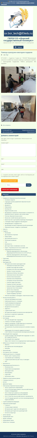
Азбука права (8, 236)
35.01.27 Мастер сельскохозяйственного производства (19, 396)
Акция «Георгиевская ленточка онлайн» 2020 (16, 247)
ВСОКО (5, 382)
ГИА (6, 242)
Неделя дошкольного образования (28, 131)
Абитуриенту (6, 260)
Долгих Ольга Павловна (13, 290)
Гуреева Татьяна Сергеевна (14, 271)
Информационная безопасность (13, 249)
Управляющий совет (8, 416)
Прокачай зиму (7, 350)
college (6, 55)
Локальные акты (9, 367)
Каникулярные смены (8, 420)
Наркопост (7, 308)
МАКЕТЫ (7, 344)
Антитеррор (6, 318)
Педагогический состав (11, 210)
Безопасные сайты (9, 376)
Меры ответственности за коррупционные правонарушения (20, 341)
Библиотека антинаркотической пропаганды (14, 343)
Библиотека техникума (9, 422)
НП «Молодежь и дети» (9, 316)
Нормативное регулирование (12, 369)
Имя (2, 159)
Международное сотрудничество (13, 223)
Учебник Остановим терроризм (13, 321)
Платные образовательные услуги (13, 216)
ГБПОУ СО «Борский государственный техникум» (18, 39)
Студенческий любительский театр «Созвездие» (17, 359)
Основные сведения (10, 200)
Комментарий (5, 143)
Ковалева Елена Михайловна (14, 278)
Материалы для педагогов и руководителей (16, 411)
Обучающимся (8, 372)
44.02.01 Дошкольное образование (14, 387)
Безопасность (8, 244)
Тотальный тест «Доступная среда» (7, 131)
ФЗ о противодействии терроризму (14, 319)
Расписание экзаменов (10, 240)
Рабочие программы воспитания (13, 299)
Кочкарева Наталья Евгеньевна (15, 280)
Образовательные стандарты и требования (16, 227)
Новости (5, 229)
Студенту (5, 231)
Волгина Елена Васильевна (13, 276)
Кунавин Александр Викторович (15, 267)
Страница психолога (8, 380)
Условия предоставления (11, 407)
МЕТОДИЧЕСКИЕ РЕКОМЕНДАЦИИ (14, 346)
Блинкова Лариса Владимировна (15, 286)
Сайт (2, 169)
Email (3, 164)
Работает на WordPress (9, 436)
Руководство (8, 209)
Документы (8, 205)
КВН (6, 361)
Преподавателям (9, 370)
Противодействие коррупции (10, 334)
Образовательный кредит (9, 403)
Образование (8, 207)
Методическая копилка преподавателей (15, 264)
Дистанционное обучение (11, 234)
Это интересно (7, 125)
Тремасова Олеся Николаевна (14, 288)
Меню (18, 47)
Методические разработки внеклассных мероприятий (18, 312)
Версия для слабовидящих (9, 189)
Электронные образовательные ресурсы (13, 386)
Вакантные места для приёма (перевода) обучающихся (19, 219)
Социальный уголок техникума (12, 305)
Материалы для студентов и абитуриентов (16, 409)
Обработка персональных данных (11, 378)
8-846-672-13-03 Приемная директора (19, 1)
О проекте (7, 405)
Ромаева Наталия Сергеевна (14, 284)
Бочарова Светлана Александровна (16, 269)
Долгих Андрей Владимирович (14, 291)
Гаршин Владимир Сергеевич (14, 293)
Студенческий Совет (10, 310)
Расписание (8, 232)
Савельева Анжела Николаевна (15, 275)
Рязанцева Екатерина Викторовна (15, 265)
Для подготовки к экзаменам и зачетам (15, 246)
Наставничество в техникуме (10, 352)
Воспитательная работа (9, 297)
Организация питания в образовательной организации (19, 225)
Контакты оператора (10, 412)
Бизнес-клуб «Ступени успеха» (12, 356)
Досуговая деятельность (11, 238)
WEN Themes (30, 436)
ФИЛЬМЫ (7, 348)
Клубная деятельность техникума (13, 301)
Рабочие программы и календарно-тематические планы (19, 295)
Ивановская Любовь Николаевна (15, 273)
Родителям (6, 258)
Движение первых (7, 384)
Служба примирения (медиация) (13, 303)
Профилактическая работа (12, 306)
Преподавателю (7, 262)
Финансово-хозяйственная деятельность (15, 218)
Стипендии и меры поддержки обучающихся (16, 221)
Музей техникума (7, 418)
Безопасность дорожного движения (14, 314)
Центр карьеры (7, 414)
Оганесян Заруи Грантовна (13, 282)
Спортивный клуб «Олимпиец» (12, 357)
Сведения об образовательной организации (14, 198)
